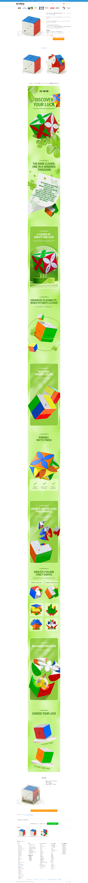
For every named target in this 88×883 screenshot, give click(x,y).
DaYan (19, 850)
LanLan (19, 856)
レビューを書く (52, 823)
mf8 (18, 860)
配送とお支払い (29, 879)
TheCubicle (20, 848)
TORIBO (26, 881)
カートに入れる (58, 39)
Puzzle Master (20, 864)
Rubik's (19, 866)
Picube (19, 863)
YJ (18, 874)
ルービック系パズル (26, 815)
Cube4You (20, 846)
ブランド (24, 814)
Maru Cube (20, 858)
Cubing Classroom (21, 849)
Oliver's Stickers (21, 862)
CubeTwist (20, 847)
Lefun (19, 857)
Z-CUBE (19, 876)
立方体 (32, 815)
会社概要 (59, 879)
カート (62, 3)
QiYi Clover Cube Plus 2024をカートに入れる (44, 810)
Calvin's (19, 845)
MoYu (19, 861)
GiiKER (19, 855)
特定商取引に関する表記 (52, 879)
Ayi (18, 844)
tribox (19, 869)
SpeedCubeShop (21, 868)
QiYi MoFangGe (30, 814)
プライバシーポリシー (43, 879)
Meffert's (19, 859)
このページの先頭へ (68, 881)
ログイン (57, 3)
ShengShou (20, 867)
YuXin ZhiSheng (21, 875)
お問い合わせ (68, 3)
